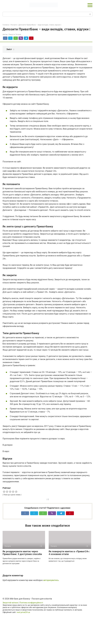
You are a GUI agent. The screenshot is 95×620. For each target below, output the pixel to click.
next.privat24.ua (23, 612)
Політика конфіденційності (31, 603)
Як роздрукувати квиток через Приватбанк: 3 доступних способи (22, 553)
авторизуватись (51, 580)
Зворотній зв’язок (10, 603)
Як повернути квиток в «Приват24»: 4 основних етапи (69, 553)
